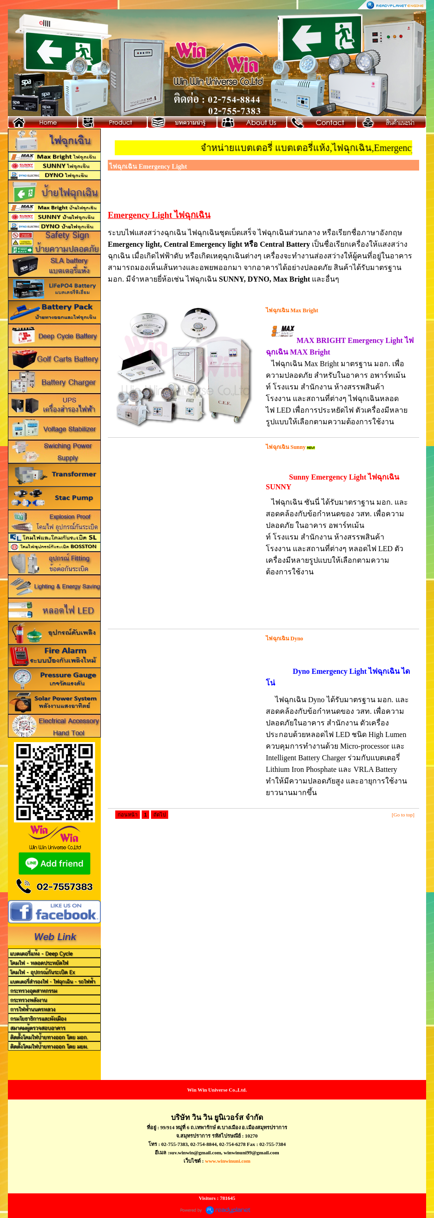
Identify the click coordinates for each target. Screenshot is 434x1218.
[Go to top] (403, 814)
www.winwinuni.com (227, 1161)
